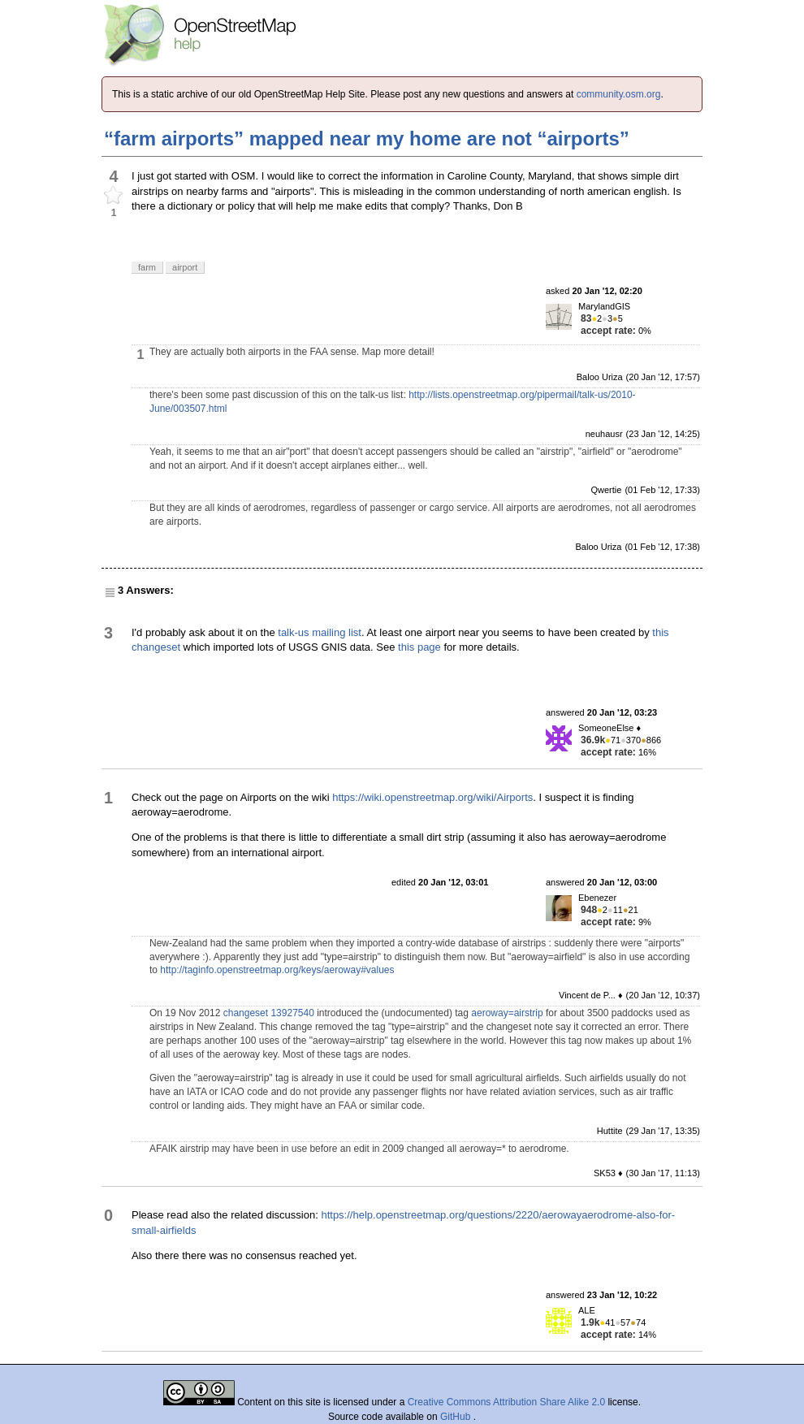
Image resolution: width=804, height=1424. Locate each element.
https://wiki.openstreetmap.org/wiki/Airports (432, 797)
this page (419, 647)
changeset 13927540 (268, 1013)
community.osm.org (619, 94)
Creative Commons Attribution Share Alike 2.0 (506, 1402)
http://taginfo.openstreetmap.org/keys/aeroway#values (277, 970)
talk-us (293, 632)
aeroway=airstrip (506, 1013)
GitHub (456, 1416)
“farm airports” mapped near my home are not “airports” (366, 138)
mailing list (336, 632)
